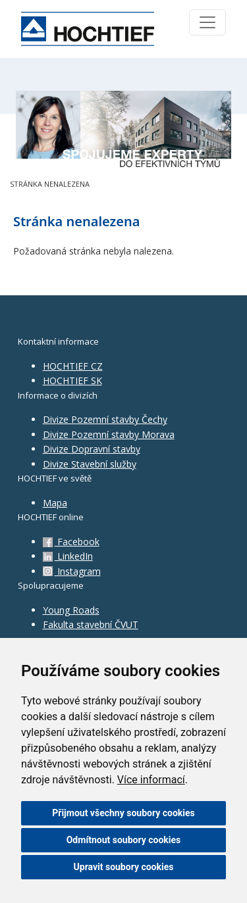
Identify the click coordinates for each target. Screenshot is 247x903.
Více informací (151, 779)
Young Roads (71, 610)
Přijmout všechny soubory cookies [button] (123, 813)
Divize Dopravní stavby (91, 449)
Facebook (71, 541)
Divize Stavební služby (89, 464)
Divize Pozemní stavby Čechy (105, 419)
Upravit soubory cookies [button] (124, 867)
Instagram (72, 571)
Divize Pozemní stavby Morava (109, 434)
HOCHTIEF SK (72, 380)
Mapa (55, 503)
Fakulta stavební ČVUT (90, 624)
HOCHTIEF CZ (73, 366)
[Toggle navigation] (207, 22)
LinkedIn (68, 556)
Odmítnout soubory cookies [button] (124, 840)
